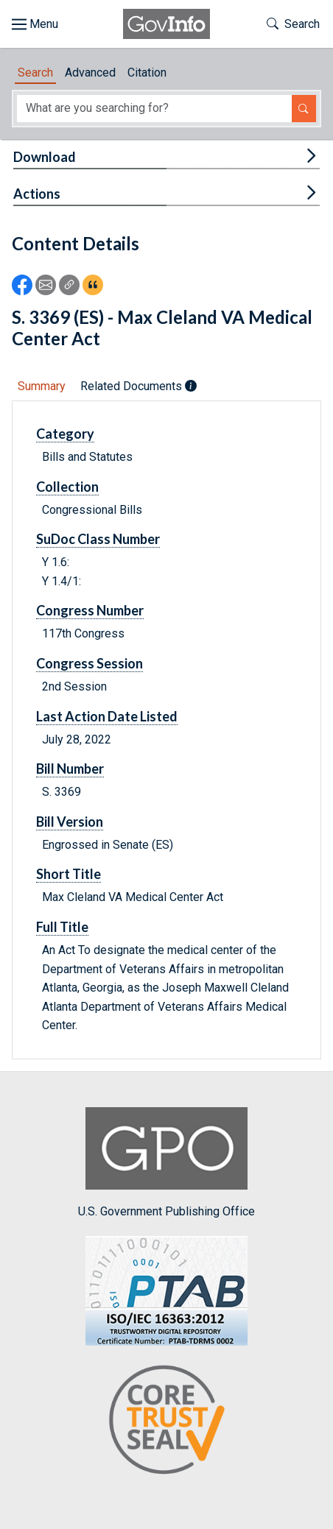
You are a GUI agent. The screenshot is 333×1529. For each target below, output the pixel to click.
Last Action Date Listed (107, 716)
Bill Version (69, 821)
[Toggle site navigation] (35, 24)
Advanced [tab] (90, 73)
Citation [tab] (146, 73)
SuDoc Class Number (98, 539)
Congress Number (90, 610)
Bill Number (70, 768)
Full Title (62, 927)
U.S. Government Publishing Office (166, 1162)
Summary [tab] (42, 386)
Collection (67, 487)
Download (44, 157)
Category (65, 433)
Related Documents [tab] (138, 386)
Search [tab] (35, 73)
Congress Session (89, 663)
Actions (36, 194)
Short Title (68, 874)
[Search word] (154, 108)
